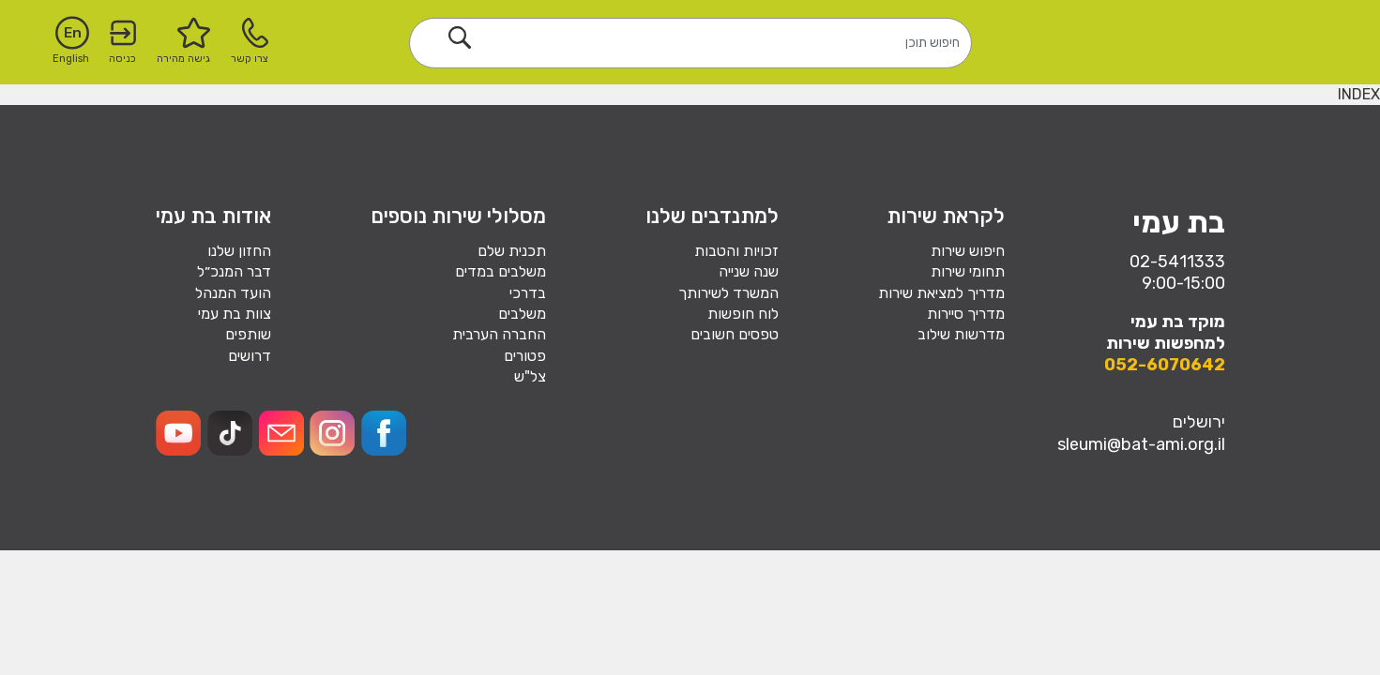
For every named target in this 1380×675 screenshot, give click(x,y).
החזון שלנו (239, 251)
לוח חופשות (743, 313)
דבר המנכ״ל (234, 271)
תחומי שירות (968, 271)
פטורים (525, 356)
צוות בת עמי (234, 313)
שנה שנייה (749, 271)
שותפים (248, 334)
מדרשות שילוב (961, 334)
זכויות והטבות (736, 251)
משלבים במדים (500, 271)
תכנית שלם (512, 251)
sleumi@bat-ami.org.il (1141, 444)
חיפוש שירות (968, 251)
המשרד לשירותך (728, 293)
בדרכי (527, 293)
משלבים (522, 313)
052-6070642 (1164, 364)
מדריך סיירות (966, 313)
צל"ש (530, 376)
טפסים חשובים (734, 334)
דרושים (249, 356)
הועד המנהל (233, 293)
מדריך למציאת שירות (941, 293)
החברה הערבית (499, 334)
